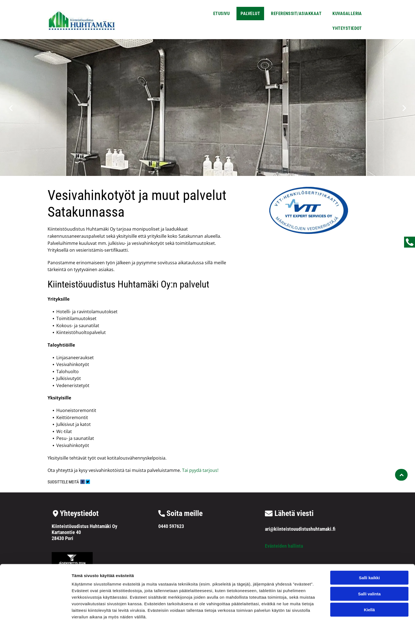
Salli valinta (369, 569)
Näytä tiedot (292, 610)
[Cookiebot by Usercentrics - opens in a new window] (35, 610)
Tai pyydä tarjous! (199, 470)
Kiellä (369, 585)
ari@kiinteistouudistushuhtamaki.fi (300, 529)
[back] (10, 107)
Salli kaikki (369, 553)
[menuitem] (221, 12)
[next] (404, 107)
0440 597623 (171, 526)
